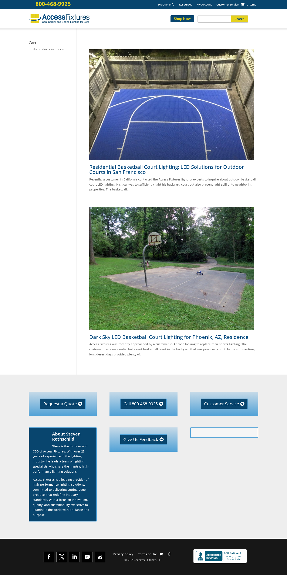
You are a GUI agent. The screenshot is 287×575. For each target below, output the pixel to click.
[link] (248, 4)
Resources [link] (185, 4)
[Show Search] (169, 554)
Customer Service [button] (221, 404)
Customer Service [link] (227, 4)
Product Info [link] (166, 4)
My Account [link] (204, 4)
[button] (239, 19)
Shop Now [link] (182, 18)
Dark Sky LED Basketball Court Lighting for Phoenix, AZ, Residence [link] (169, 337)
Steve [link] (56, 446)
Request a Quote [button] (60, 404)
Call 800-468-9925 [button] (141, 404)
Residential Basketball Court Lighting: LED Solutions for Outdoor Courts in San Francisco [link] (166, 169)
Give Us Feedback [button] (140, 439)
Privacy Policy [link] (123, 554)
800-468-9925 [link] (53, 4)
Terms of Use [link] (147, 554)
